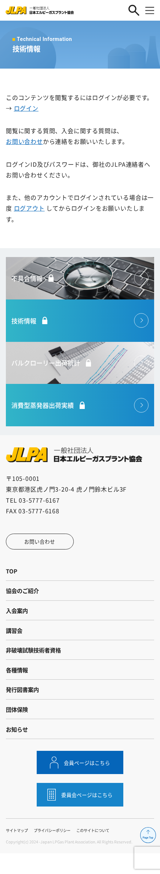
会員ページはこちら (87, 782)
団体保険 (17, 726)
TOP (12, 579)
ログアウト (29, 208)
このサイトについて (100, 851)
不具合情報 (70, 279)
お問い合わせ (24, 141)
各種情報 (17, 684)
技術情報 (70, 323)
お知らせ (17, 747)
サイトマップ (18, 851)
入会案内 (17, 621)
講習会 (14, 642)
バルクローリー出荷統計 (70, 367)
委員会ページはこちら (87, 815)
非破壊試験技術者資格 (35, 663)
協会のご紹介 (23, 600)
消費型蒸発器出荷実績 (70, 412)
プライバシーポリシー (56, 851)
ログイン (26, 108)
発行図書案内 (23, 705)
